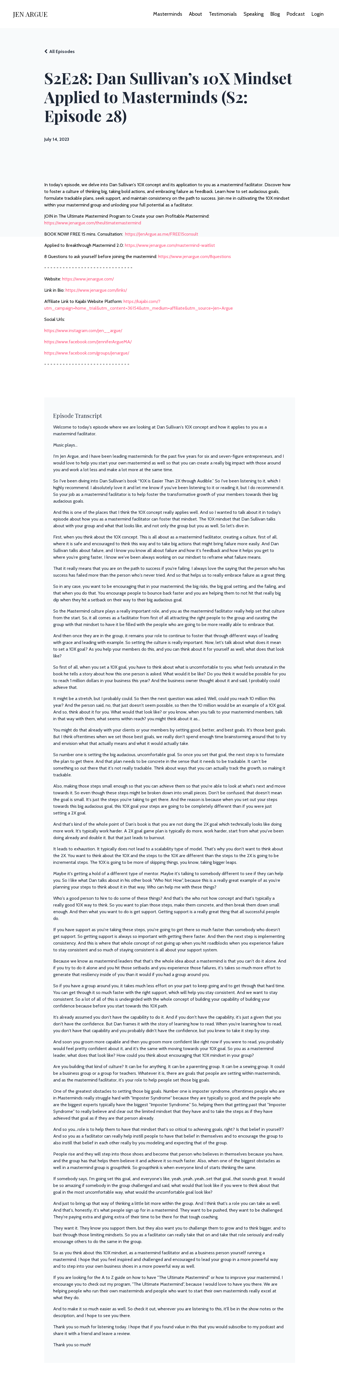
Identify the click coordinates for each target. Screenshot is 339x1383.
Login (318, 14)
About (195, 14)
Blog (275, 14)
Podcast (296, 14)
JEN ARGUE (30, 14)
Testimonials (223, 14)
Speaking (254, 14)
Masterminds (167, 14)
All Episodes (62, 51)
